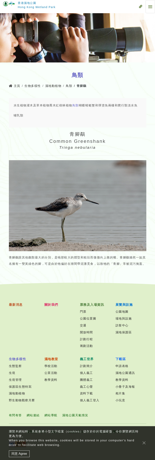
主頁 (14, 85)
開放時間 (86, 332)
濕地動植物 (53, 85)
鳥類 (69, 85)
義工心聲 (86, 386)
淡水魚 (133, 105)
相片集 (120, 393)
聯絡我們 (57, 431)
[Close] (144, 450)
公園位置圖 (88, 318)
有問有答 (15, 415)
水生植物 (20, 105)
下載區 (121, 359)
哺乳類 (18, 115)
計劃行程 (86, 339)
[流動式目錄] (140, 6)
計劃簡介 (86, 366)
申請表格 (122, 366)
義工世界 (87, 359)
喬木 (52, 105)
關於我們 (51, 304)
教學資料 (50, 379)
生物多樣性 (32, 85)
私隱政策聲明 (36, 431)
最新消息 (16, 304)
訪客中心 (122, 325)
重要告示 (15, 431)
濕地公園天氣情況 (75, 415)
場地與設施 (124, 318)
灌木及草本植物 (38, 105)
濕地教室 (51, 359)
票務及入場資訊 (92, 304)
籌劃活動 (86, 346)
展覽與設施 (124, 304)
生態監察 (15, 366)
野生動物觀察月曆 (22, 400)
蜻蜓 (88, 105)
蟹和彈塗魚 (100, 105)
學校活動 (50, 366)
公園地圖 (122, 311)
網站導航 (50, 415)
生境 (12, 373)
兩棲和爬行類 (118, 105)
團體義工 (86, 379)
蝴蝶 (82, 105)
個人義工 (86, 373)
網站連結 (33, 415)
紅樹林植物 (64, 105)
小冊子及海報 (125, 386)
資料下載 (86, 393)
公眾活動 (50, 373)
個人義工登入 (90, 400)
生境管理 (15, 379)
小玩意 (120, 400)
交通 (83, 325)
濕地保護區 (124, 332)
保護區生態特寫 (20, 386)
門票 (83, 311)
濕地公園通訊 (125, 373)
